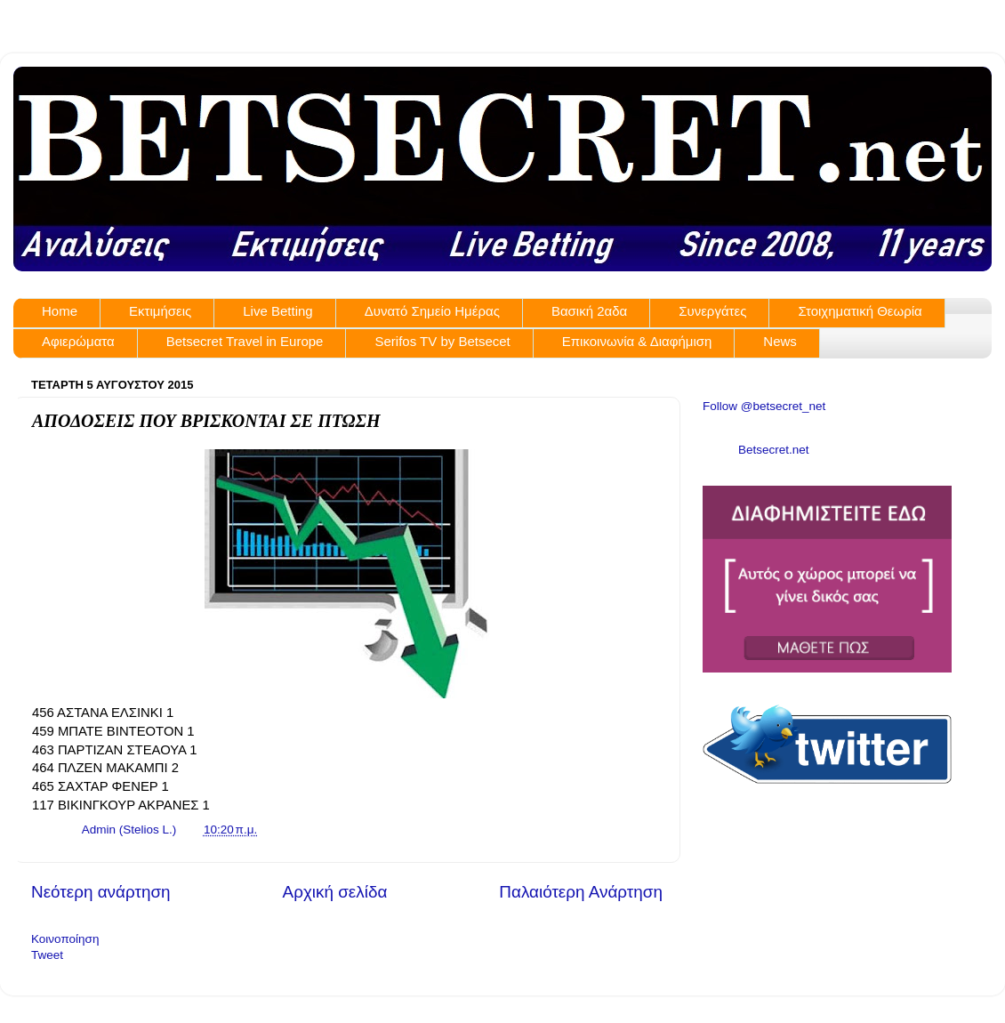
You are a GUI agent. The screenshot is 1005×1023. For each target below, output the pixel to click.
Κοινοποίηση (65, 939)
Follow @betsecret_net (764, 406)
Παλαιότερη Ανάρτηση (581, 891)
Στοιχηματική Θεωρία (859, 310)
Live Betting (277, 310)
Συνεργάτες (712, 310)
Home (59, 310)
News (780, 341)
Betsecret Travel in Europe (245, 341)
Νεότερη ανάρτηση (101, 891)
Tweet (47, 955)
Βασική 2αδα (589, 310)
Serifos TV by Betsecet (442, 341)
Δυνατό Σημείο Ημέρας (432, 310)
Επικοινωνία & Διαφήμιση (637, 341)
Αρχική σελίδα (335, 891)
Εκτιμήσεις (160, 310)
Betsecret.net (773, 449)
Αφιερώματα (78, 341)
